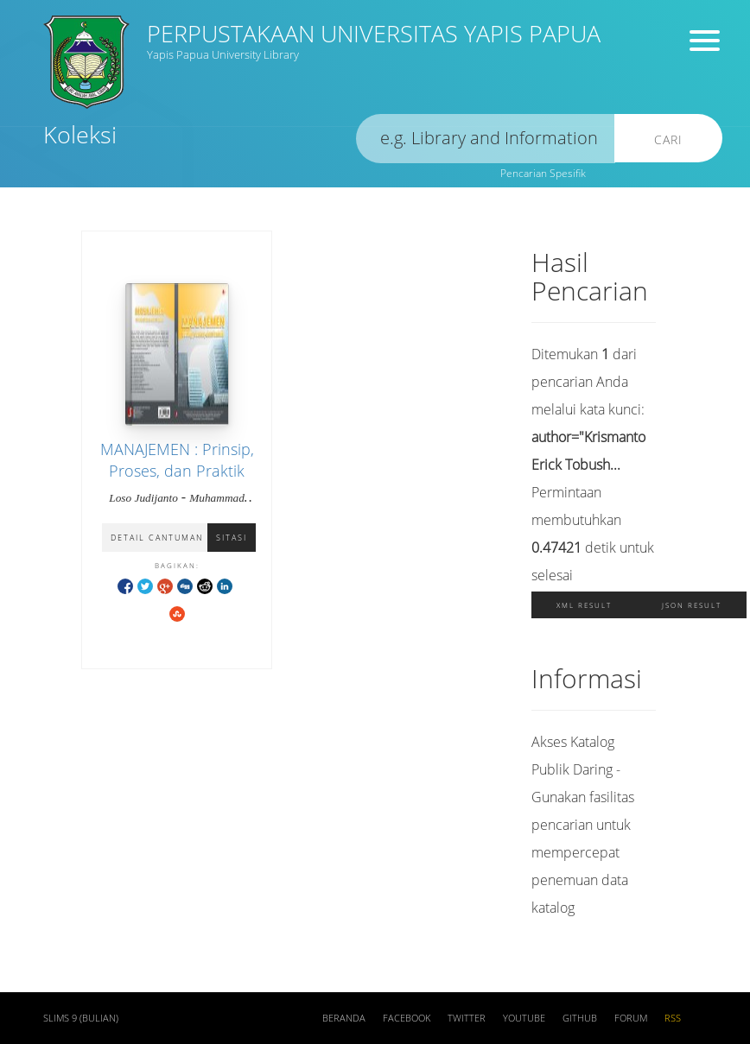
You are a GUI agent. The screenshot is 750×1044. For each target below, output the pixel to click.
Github (579, 1018)
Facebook (406, 1018)
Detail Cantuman (157, 537)
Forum (630, 1018)
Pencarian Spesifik (543, 173)
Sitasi (231, 537)
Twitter (467, 1018)
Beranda (343, 1018)
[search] (485, 138)
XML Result (584, 605)
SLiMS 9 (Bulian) (80, 1018)
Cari (668, 139)
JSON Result (691, 605)
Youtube (524, 1018)
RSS (672, 1018)
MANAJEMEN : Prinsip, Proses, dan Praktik (177, 460)
